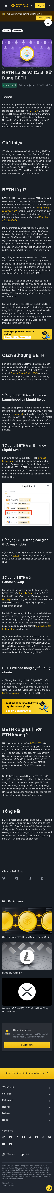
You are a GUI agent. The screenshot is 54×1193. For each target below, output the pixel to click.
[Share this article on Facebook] (16, 878)
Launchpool (17, 414)
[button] (49, 5)
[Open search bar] (30, 5)
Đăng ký (40, 5)
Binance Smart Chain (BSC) (24, 373)
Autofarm (15, 693)
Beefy (5, 693)
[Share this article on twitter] (3, 878)
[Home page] (19, 5)
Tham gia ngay (44, 18)
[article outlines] (48, 22)
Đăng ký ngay (27, 1045)
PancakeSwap (26, 593)
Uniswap (6, 599)
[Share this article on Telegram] (29, 878)
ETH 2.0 (34, 111)
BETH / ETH (36, 743)
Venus (16, 555)
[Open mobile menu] (49, 5)
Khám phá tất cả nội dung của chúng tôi (26, 1073)
